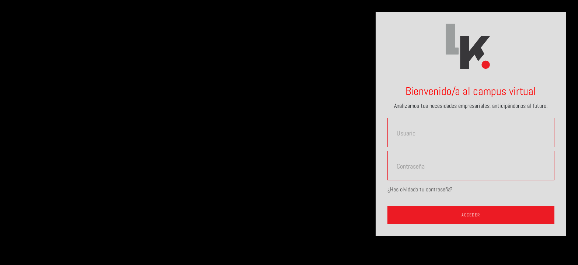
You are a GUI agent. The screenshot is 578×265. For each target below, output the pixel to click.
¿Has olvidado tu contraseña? (419, 189)
